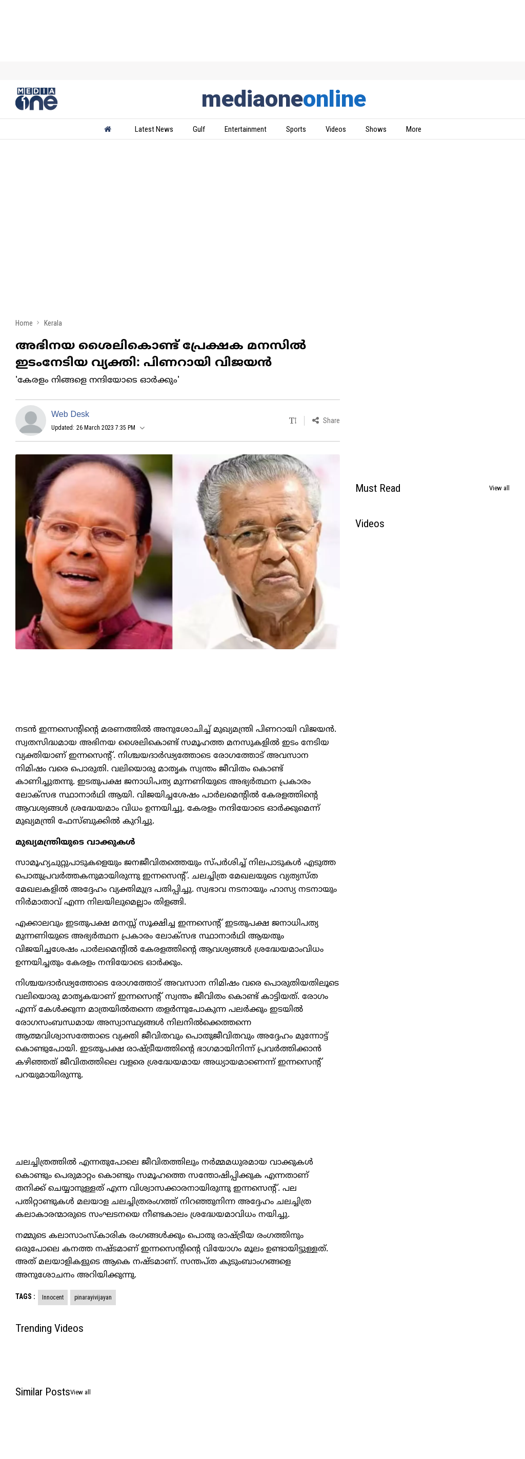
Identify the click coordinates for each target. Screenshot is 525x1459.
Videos (336, 129)
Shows (376, 129)
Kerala (53, 323)
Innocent (53, 1297)
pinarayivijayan (93, 1297)
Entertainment (246, 129)
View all (499, 488)
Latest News (154, 129)
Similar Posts (42, 1392)
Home (24, 323)
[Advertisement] (262, 232)
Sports (296, 129)
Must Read (377, 488)
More (413, 129)
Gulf (199, 129)
